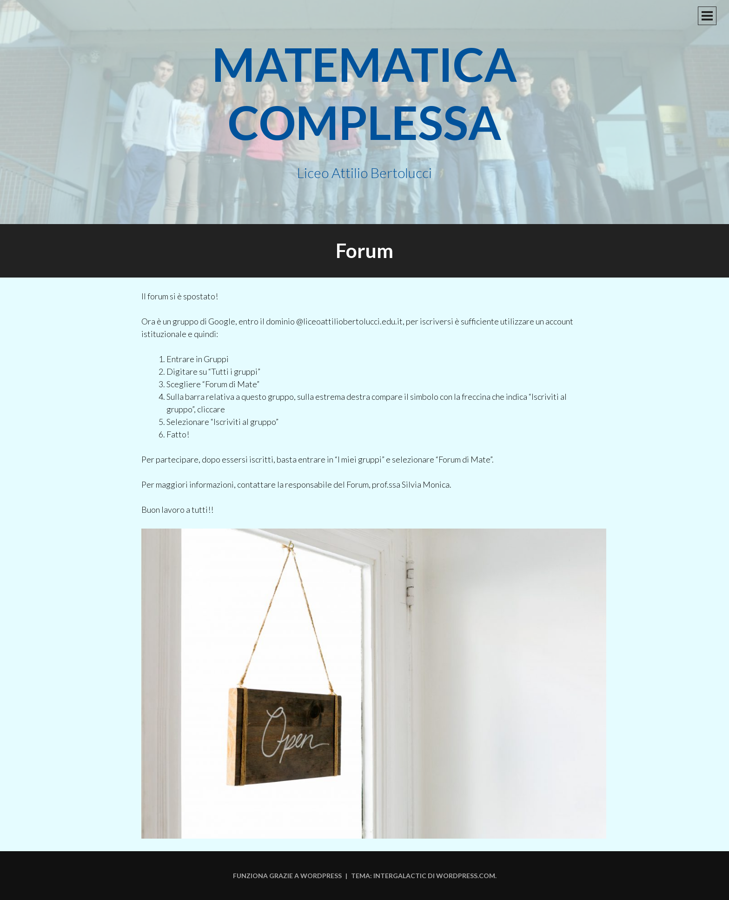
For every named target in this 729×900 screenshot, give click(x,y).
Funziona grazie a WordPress (287, 876)
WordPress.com (465, 876)
